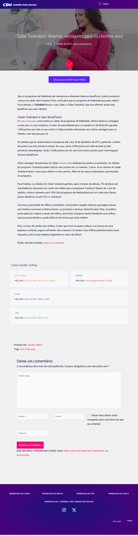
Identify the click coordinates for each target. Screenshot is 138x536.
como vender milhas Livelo (37, 299)
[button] (64, 511)
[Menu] (103, 3)
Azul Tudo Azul (28, 349)
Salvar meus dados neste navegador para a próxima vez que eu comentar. (105, 420)
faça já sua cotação (54, 243)
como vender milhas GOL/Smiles (40, 280)
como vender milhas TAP (36, 317)
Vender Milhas (35, 345)
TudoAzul (63, 163)
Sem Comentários (83, 44)
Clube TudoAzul (28, 121)
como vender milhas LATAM (99, 280)
